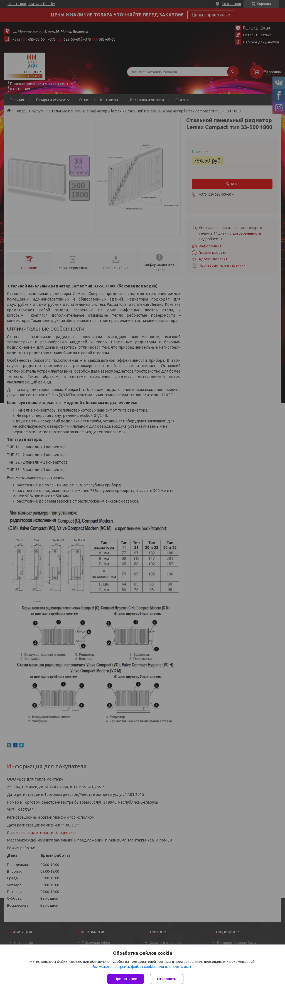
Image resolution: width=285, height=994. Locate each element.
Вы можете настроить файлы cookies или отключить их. (140, 967)
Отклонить (166, 979)
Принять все (125, 979)
